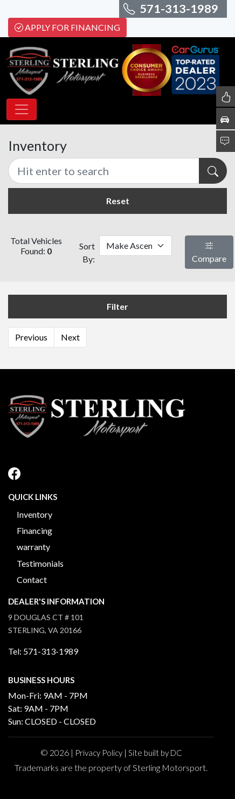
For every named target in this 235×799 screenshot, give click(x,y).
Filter (117, 306)
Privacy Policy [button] (98, 753)
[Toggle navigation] (21, 109)
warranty (33, 546)
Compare (209, 251)
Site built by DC (155, 753)
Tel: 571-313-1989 (43, 651)
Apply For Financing (67, 27)
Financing (34, 530)
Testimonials (40, 563)
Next (70, 337)
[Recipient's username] (103, 171)
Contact (32, 579)
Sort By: (87, 252)
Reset (117, 201)
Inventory (34, 514)
